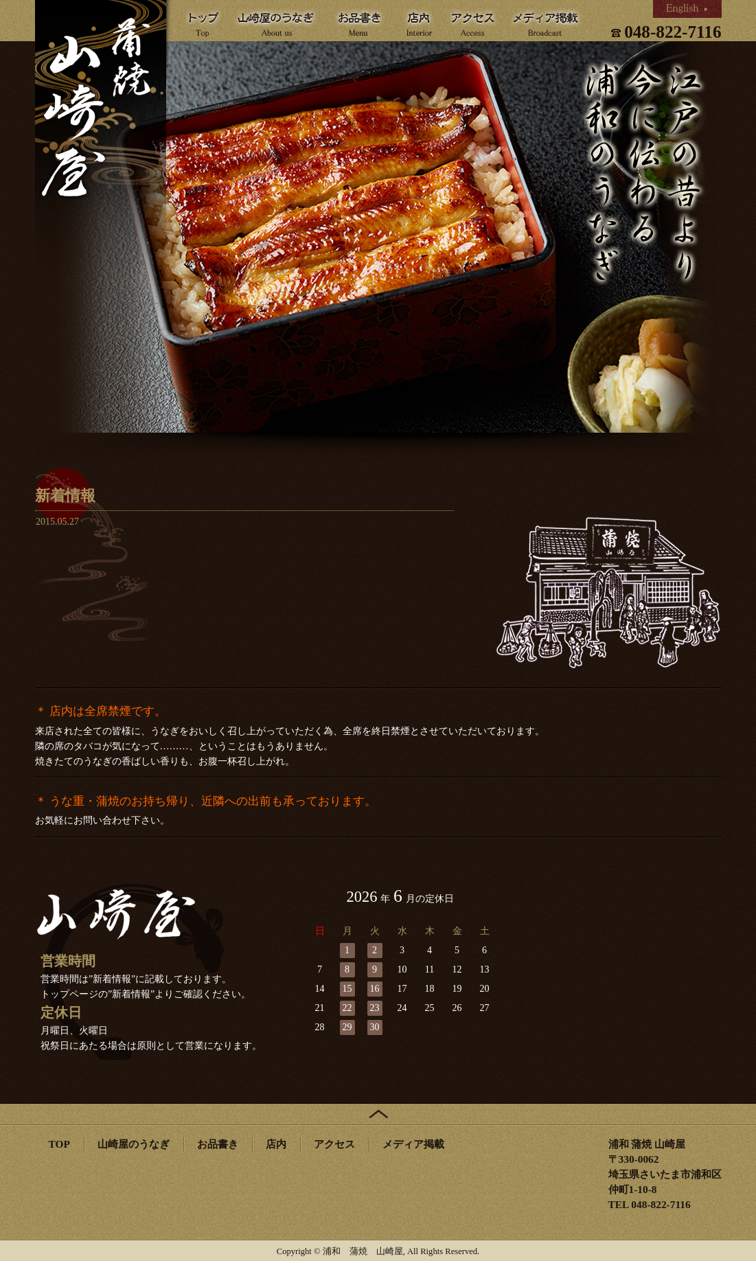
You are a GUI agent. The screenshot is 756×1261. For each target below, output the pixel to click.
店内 (276, 1144)
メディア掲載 (413, 1144)
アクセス (334, 1144)
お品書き (217, 1144)
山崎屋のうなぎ (134, 1144)
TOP (59, 1144)
